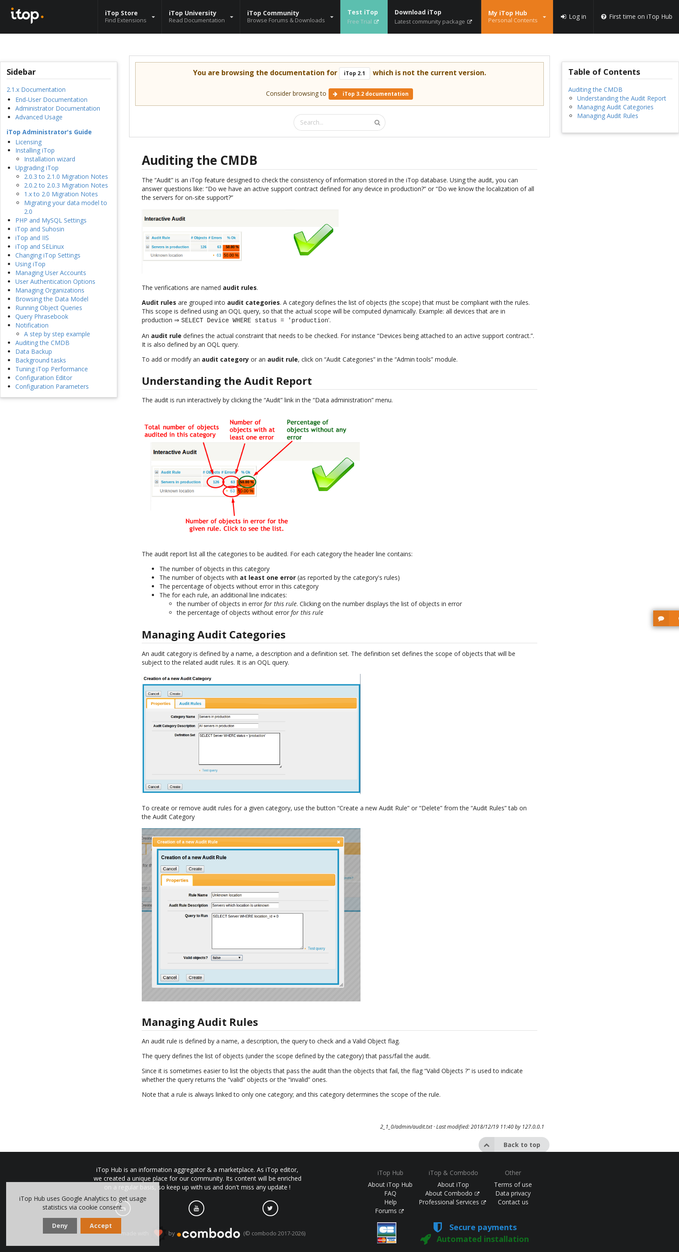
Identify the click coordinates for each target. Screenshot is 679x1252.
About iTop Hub (390, 1184)
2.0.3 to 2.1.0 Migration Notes (66, 176)
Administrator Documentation (57, 108)
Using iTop (30, 264)
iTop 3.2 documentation (371, 94)
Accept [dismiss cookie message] (101, 1225)
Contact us (513, 1202)
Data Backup (33, 351)
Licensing (28, 142)
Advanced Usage (39, 117)
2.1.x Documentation (36, 89)
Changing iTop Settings (47, 255)
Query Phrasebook (41, 316)
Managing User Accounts (50, 273)
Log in (573, 17)
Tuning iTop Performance (51, 369)
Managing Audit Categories (615, 107)
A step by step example (57, 334)
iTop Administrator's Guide (49, 132)
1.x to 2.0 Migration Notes (61, 194)
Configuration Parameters (52, 386)
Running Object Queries (48, 307)
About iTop (453, 1184)
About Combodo (452, 1193)
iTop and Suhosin (39, 229)
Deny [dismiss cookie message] (60, 1225)
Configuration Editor (43, 377)
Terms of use (513, 1184)
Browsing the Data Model (51, 299)
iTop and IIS (32, 238)
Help (390, 1202)
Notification (32, 325)
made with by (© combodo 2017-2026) (213, 1234)
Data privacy (513, 1193)
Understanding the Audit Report (621, 98)
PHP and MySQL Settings (51, 220)
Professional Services (452, 1202)
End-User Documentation (51, 99)
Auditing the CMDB (42, 342)
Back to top (509, 1144)
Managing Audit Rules (607, 116)
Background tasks (40, 360)
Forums (389, 1211)
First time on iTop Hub (636, 17)
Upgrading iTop (37, 168)
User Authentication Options (55, 281)
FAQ (390, 1193)
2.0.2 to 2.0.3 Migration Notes (66, 185)
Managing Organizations (49, 290)
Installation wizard (49, 159)
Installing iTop (35, 150)
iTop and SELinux (39, 246)
